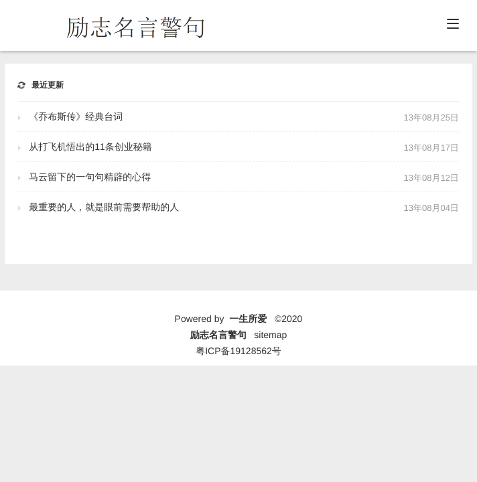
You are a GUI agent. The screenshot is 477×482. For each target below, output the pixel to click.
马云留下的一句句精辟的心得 (90, 176)
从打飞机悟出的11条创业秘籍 (90, 146)
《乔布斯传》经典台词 (76, 116)
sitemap (270, 334)
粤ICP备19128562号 (238, 350)
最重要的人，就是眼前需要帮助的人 (104, 207)
